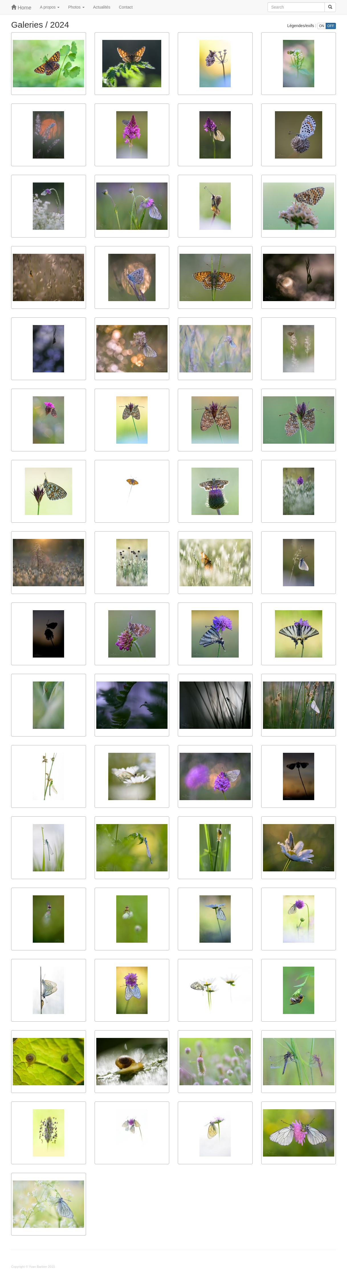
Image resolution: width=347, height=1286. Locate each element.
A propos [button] (50, 7)
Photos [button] (76, 7)
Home (21, 8)
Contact (125, 7)
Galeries (27, 24)
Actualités (102, 7)
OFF (330, 26)
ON (321, 26)
